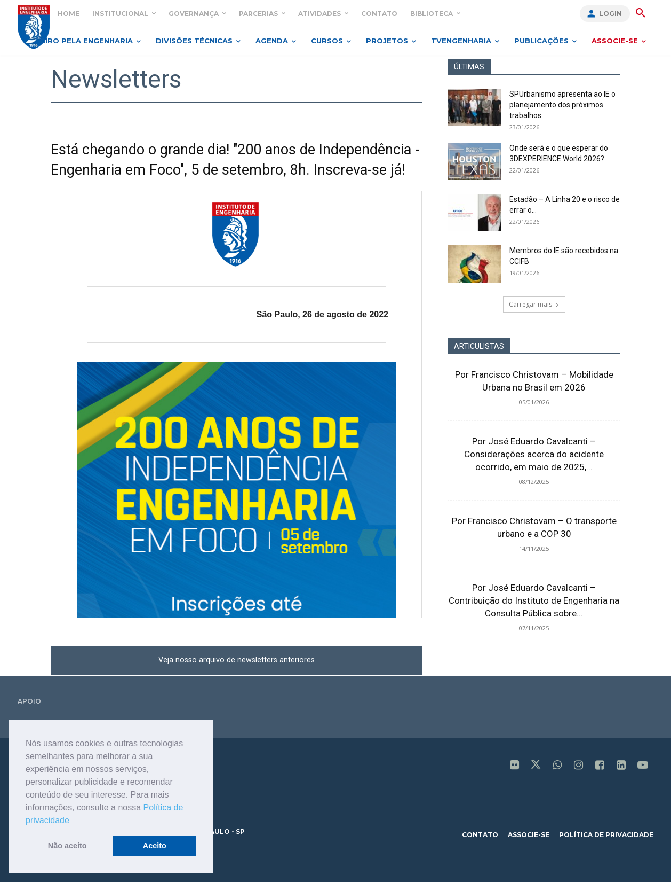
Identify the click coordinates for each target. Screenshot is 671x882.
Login (610, 14)
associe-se (528, 835)
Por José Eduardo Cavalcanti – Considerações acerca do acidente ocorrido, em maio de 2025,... (534, 454)
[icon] (514, 766)
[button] (73, 821)
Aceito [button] (154, 845)
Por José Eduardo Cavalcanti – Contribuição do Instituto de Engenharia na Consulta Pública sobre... (534, 600)
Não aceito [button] (67, 845)
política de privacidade (606, 835)
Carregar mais (534, 304)
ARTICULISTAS (479, 346)
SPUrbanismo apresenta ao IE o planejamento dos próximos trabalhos (562, 105)
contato (480, 835)
